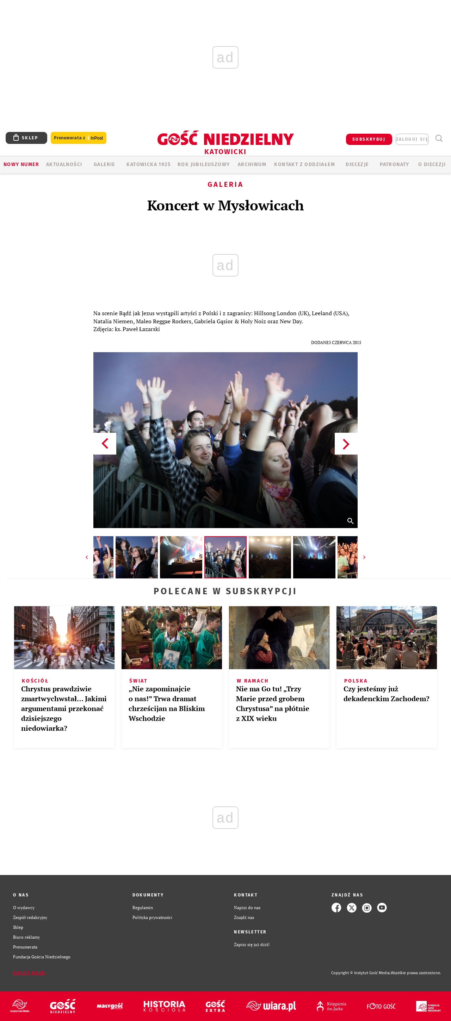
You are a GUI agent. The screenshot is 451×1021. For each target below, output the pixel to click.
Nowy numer (21, 164)
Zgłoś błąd (29, 973)
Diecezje (357, 164)
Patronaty (394, 164)
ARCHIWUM (252, 164)
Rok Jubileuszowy (204, 164)
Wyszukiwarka (438, 138)
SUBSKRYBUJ (368, 139)
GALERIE (104, 164)
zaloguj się (412, 139)
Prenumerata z (78, 138)
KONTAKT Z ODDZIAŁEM (304, 164)
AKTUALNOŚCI (64, 164)
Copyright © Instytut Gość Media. (361, 973)
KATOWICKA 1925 (148, 164)
